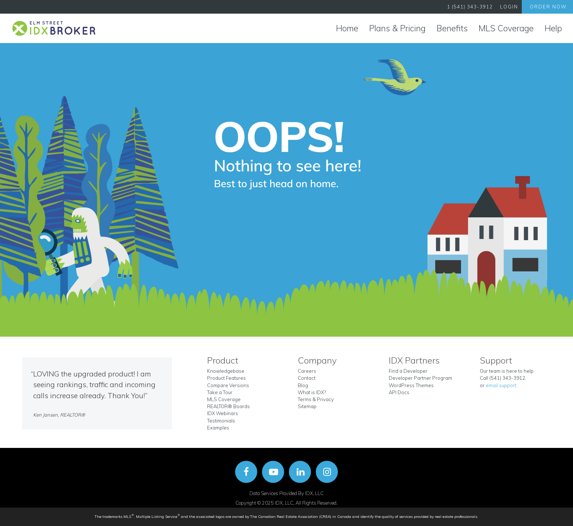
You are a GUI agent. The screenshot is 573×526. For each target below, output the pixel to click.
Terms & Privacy (316, 399)
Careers (307, 371)
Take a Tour (220, 392)
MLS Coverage (224, 399)
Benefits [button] (452, 28)
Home (347, 28)
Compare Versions (228, 385)
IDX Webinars (222, 413)
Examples (218, 428)
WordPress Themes (411, 385)
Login (509, 7)
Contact (306, 378)
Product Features (226, 378)
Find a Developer (408, 371)
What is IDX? (312, 392)
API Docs (399, 392)
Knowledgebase (225, 371)
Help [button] (553, 28)
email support (501, 385)
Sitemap (307, 406)
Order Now (548, 7)
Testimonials (221, 421)
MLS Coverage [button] (506, 28)
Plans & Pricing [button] (397, 28)
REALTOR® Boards (228, 406)
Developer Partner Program (420, 378)
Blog (303, 385)
